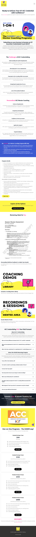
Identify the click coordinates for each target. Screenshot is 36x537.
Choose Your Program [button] (18, 208)
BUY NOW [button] (18, 449)
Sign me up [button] (5, 196)
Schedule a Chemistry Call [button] (18, 402)
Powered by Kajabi (18, 534)
